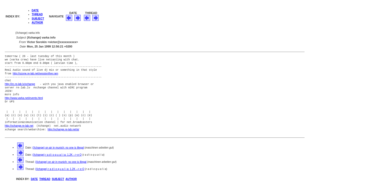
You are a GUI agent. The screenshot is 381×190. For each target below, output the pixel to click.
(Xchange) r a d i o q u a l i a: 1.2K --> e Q (56, 153)
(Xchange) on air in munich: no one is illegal (58, 146)
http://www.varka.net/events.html (24, 97)
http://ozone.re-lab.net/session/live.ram (35, 73)
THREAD (37, 14)
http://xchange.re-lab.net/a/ (63, 128)
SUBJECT (38, 18)
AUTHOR (37, 22)
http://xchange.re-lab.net (19, 125)
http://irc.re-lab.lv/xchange (20, 83)
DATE (35, 10)
